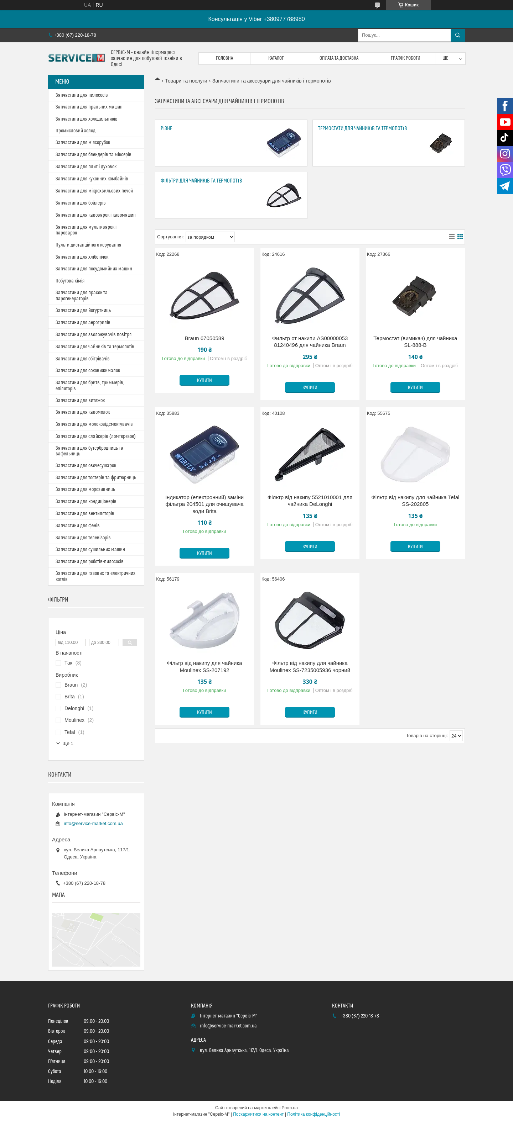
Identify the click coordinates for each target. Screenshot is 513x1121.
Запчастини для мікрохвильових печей (94, 191)
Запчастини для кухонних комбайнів (92, 179)
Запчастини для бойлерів (81, 203)
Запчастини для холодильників (87, 119)
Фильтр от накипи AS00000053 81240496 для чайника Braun (310, 341)
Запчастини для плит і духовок (86, 167)
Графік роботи (405, 58)
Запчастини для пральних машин (89, 107)
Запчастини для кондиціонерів (86, 501)
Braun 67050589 (204, 338)
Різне (166, 129)
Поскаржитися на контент (258, 1114)
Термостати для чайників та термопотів (362, 129)
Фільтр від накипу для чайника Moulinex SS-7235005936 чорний (310, 666)
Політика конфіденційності (313, 1114)
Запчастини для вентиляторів (85, 514)
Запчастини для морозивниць (85, 489)
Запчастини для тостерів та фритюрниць (96, 478)
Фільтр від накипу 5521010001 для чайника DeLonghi (310, 500)
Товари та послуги (186, 81)
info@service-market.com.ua (93, 823)
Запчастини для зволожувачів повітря (93, 335)
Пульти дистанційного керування (88, 245)
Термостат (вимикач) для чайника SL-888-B (415, 341)
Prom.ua (290, 1107)
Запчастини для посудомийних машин (94, 269)
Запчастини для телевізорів (83, 538)
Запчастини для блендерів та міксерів (93, 155)
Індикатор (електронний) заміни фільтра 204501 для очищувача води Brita (204, 504)
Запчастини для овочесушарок (86, 466)
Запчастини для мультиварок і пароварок (86, 230)
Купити (204, 381)
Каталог (276, 58)
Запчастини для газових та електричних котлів (95, 576)
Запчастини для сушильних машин (90, 549)
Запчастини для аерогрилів (83, 323)
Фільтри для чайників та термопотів (201, 181)
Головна (224, 58)
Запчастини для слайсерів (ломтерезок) (96, 436)
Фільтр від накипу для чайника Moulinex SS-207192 (204, 666)
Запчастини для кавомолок (83, 412)
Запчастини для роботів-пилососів (90, 562)
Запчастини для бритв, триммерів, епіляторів (90, 386)
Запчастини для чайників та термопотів (95, 347)
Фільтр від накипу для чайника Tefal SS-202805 (415, 500)
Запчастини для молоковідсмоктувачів (94, 424)
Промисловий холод (75, 131)
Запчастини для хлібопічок (82, 257)
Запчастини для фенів (78, 526)
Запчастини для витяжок (80, 400)
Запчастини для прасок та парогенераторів (82, 296)
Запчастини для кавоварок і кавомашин (96, 215)
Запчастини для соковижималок (88, 371)
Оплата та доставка (339, 58)
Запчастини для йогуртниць (83, 310)
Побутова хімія (70, 281)
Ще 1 (67, 743)
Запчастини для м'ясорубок (83, 143)
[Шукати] (458, 35)
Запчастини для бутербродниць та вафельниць (89, 451)
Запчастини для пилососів (82, 95)
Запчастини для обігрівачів (83, 359)
